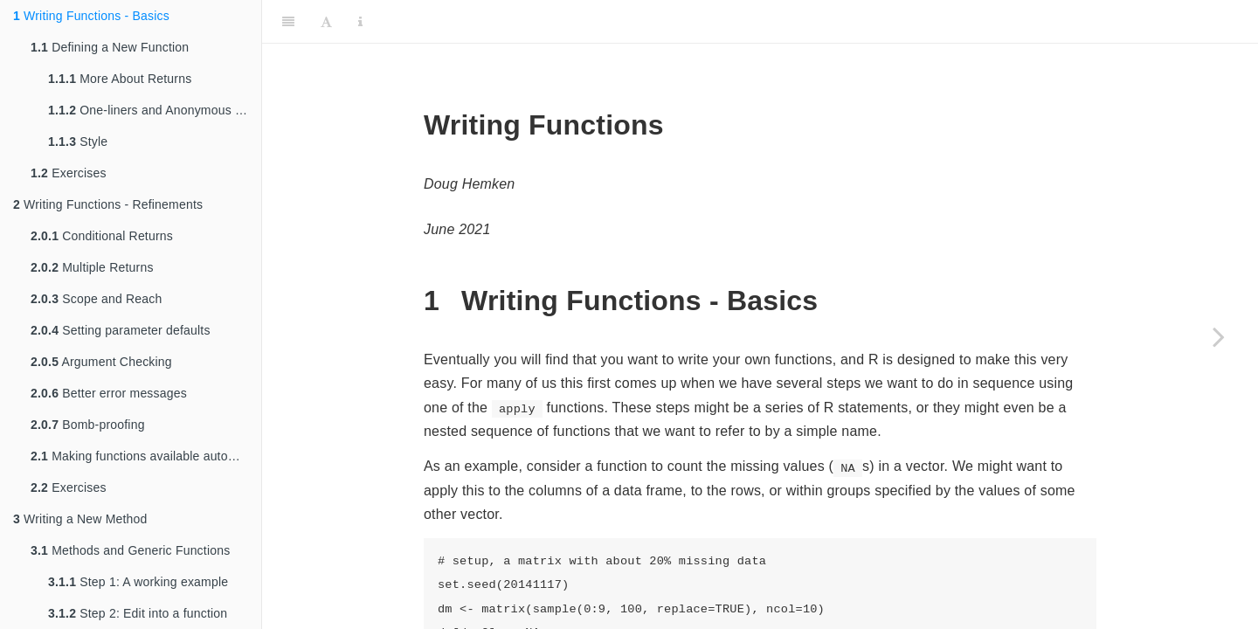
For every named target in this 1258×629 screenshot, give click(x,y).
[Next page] (1218, 336)
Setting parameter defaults (121, 330)
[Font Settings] (326, 22)
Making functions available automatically (146, 456)
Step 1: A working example (138, 582)
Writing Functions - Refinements (108, 204)
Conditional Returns (102, 236)
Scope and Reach (96, 299)
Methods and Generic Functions (130, 550)
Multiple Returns (92, 267)
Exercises (69, 173)
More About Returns (119, 79)
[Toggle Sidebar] (288, 22)
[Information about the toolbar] (360, 22)
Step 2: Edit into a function (137, 613)
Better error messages (109, 393)
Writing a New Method (80, 519)
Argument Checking (101, 362)
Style (77, 142)
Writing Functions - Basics (91, 16)
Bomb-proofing (88, 425)
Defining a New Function (110, 47)
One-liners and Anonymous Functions (154, 110)
